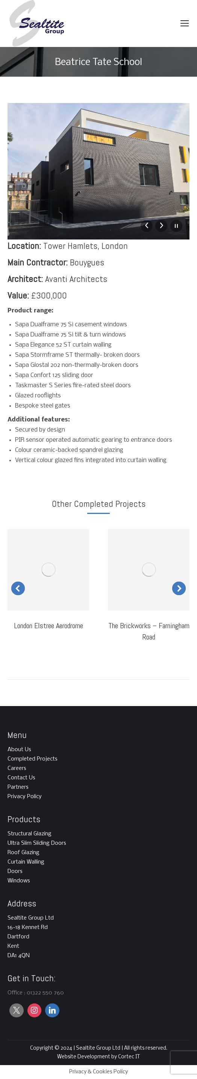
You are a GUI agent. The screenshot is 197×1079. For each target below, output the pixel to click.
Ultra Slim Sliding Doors (37, 843)
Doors (15, 871)
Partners (18, 787)
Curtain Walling (26, 862)
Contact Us (21, 778)
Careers (17, 768)
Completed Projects (33, 759)
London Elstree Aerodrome (48, 625)
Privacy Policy (25, 797)
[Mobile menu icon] (184, 23)
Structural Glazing (30, 834)
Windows (19, 881)
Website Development (84, 1057)
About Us (19, 750)
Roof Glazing (23, 853)
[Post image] (48, 570)
